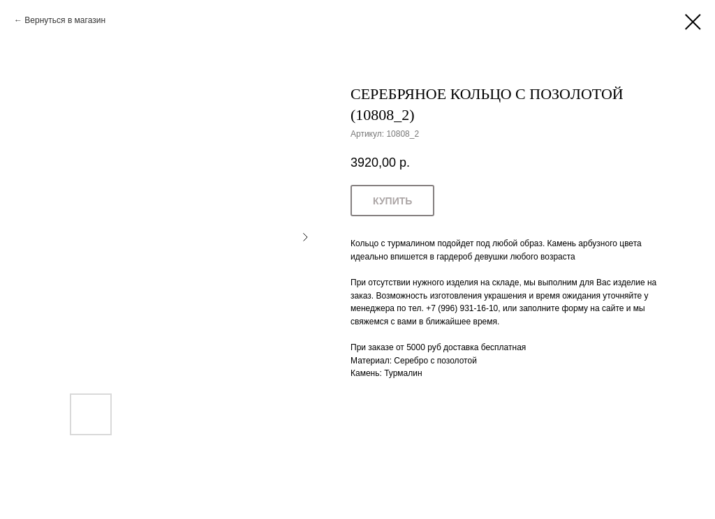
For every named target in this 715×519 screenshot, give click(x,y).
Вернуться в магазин (64, 20)
